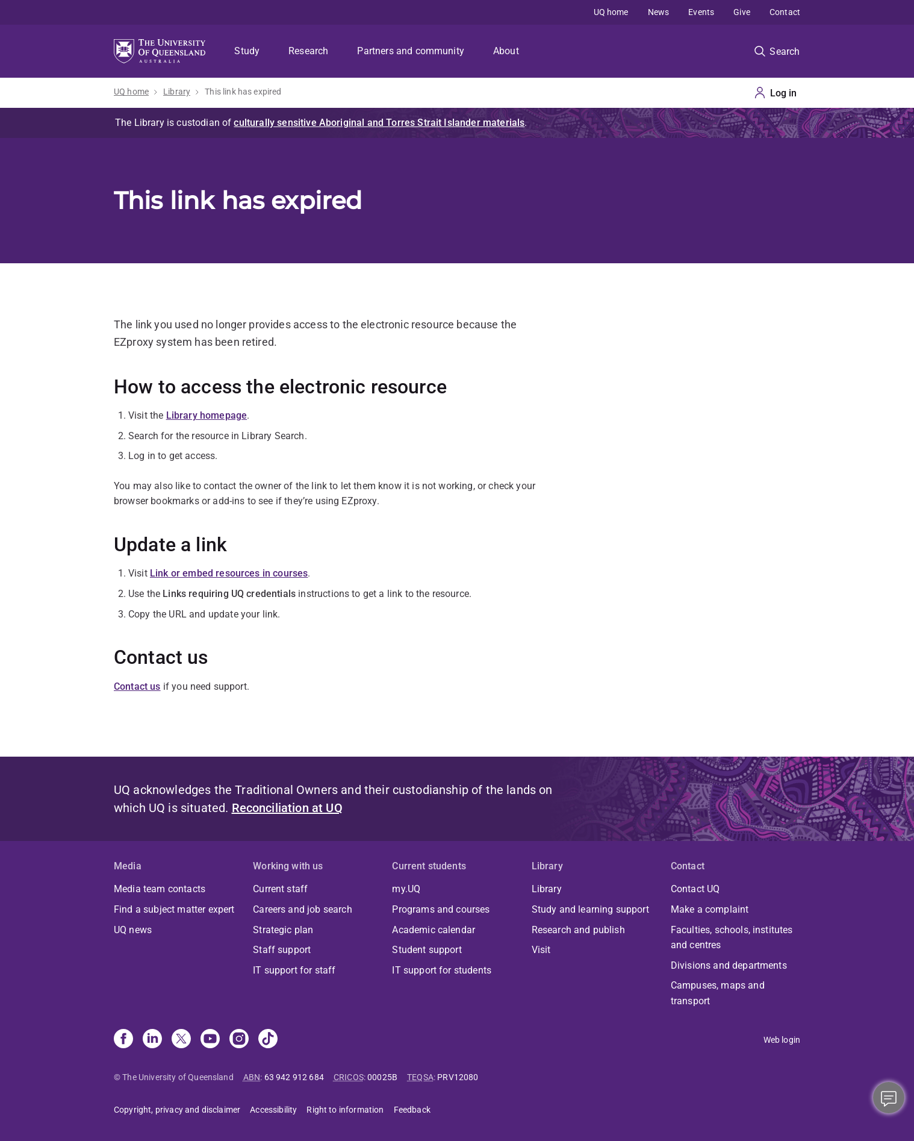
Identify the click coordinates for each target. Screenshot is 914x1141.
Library (176, 91)
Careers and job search (302, 909)
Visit (541, 949)
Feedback (412, 1109)
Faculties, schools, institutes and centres (732, 937)
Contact (784, 12)
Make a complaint (710, 909)
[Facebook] (123, 1039)
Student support (426, 949)
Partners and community (410, 51)
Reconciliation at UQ (287, 808)
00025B (382, 1077)
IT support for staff (294, 970)
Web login (781, 1040)
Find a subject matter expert (174, 909)
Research (308, 51)
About (506, 51)
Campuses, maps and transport (718, 993)
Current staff (280, 889)
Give (741, 12)
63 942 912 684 (294, 1077)
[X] (181, 1039)
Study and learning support (590, 909)
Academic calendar (433, 930)
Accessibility (273, 1109)
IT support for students (441, 970)
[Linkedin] (152, 1039)
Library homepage (206, 415)
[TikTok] (268, 1039)
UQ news (133, 930)
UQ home (611, 12)
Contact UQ (695, 889)
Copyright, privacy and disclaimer (177, 1109)
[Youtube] (210, 1039)
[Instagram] (239, 1039)
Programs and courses (441, 909)
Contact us (137, 686)
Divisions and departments (729, 965)
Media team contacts (159, 889)
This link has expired (243, 91)
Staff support (282, 949)
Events (701, 12)
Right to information (345, 1109)
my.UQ (406, 889)
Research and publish (578, 930)
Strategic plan (283, 930)
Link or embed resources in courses (229, 573)
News (659, 12)
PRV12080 (457, 1077)
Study (247, 51)
